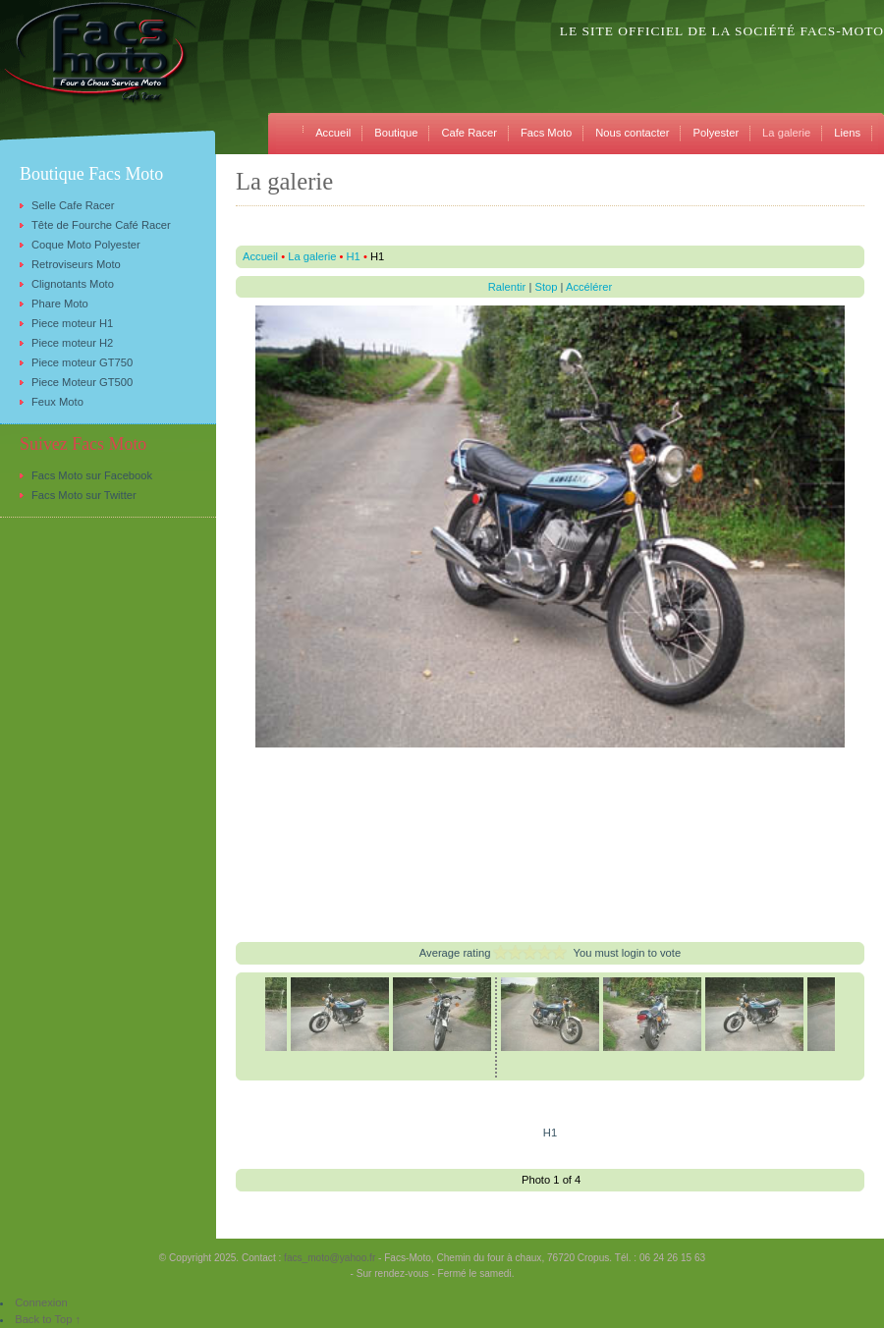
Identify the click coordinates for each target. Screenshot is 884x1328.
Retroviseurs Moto (76, 264)
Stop (545, 287)
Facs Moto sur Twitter (84, 495)
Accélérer (589, 287)
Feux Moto (57, 402)
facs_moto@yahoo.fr (329, 1257)
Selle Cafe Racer (73, 205)
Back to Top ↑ (48, 1319)
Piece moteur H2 (72, 343)
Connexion (41, 1302)
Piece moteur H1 (72, 323)
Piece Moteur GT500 (82, 382)
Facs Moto (546, 132)
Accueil (333, 132)
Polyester (715, 132)
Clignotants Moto (72, 284)
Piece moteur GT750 (82, 362)
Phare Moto (59, 303)
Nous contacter (632, 132)
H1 (353, 256)
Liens (847, 132)
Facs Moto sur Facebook (91, 475)
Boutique (395, 132)
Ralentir (507, 287)
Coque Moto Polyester (85, 244)
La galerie (786, 132)
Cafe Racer (469, 132)
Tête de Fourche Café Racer (101, 225)
